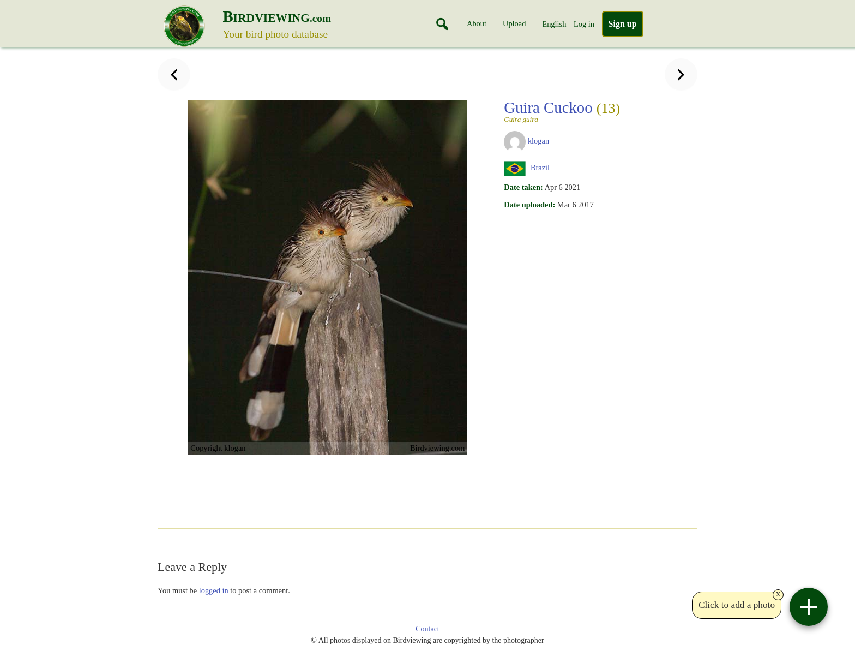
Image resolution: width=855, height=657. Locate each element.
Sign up (623, 23)
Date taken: (523, 187)
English (554, 24)
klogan (538, 140)
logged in (213, 590)
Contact (427, 629)
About (476, 23)
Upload (514, 23)
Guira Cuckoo (562, 111)
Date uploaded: (529, 204)
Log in (584, 24)
